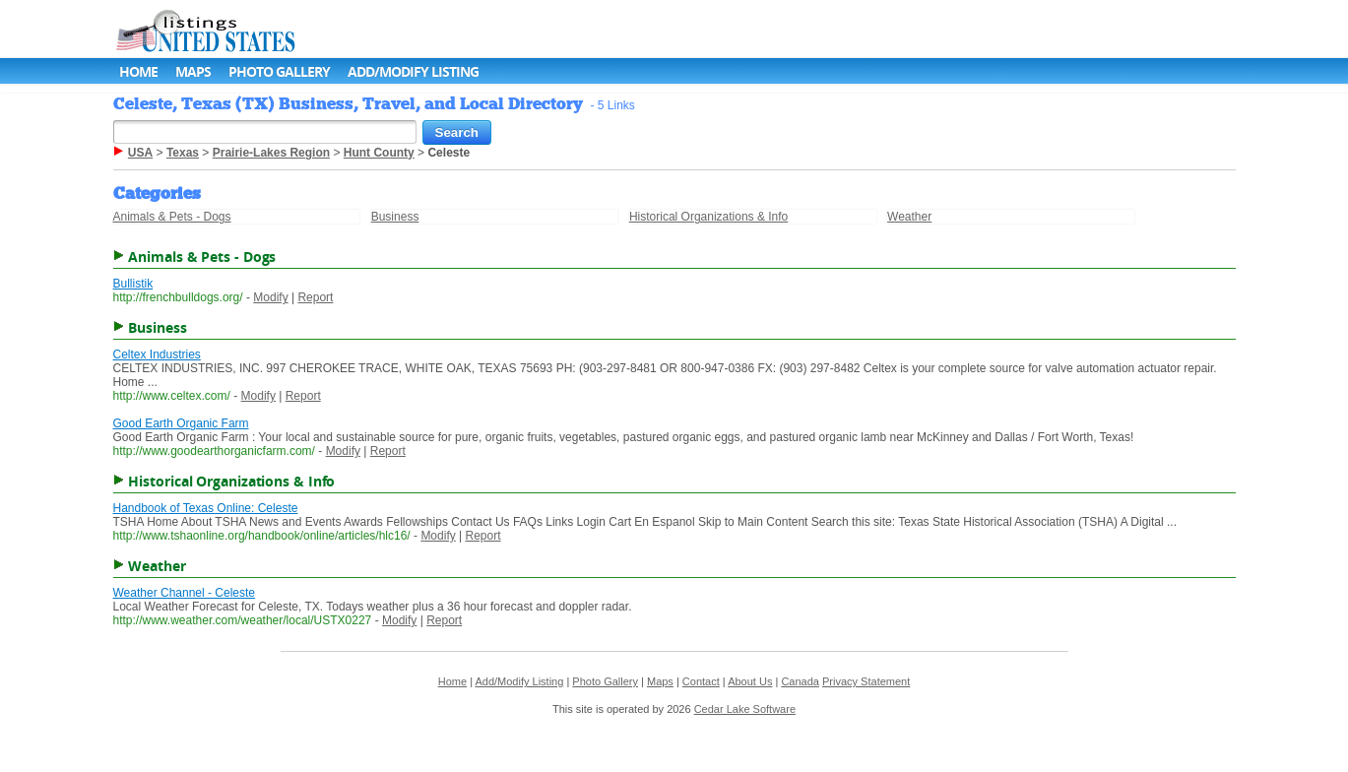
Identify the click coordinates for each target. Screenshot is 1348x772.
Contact (701, 681)
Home (138, 71)
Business (395, 217)
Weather (909, 217)
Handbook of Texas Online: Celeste (205, 508)
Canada (800, 681)
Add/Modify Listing (413, 71)
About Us (750, 681)
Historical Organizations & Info (708, 217)
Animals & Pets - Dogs (172, 217)
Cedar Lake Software (745, 709)
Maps (193, 71)
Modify (270, 297)
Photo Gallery (279, 71)
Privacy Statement (866, 681)
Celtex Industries (157, 354)
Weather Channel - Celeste (184, 593)
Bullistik (133, 283)
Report (315, 297)
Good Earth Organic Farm (181, 423)
